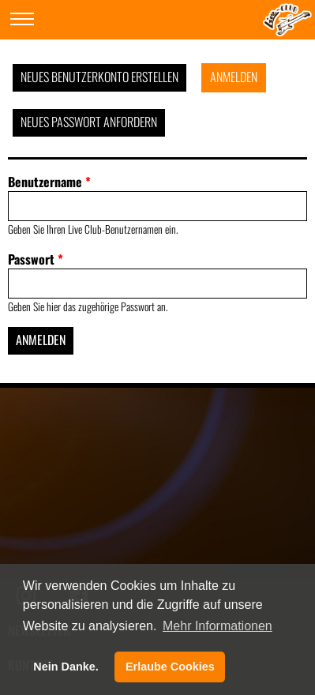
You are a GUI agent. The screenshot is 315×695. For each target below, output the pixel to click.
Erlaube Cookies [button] (170, 666)
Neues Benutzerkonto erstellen (99, 76)
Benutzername (49, 181)
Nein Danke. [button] (65, 666)
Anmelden (233, 76)
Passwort (35, 259)
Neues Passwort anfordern (89, 121)
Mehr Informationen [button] (217, 626)
